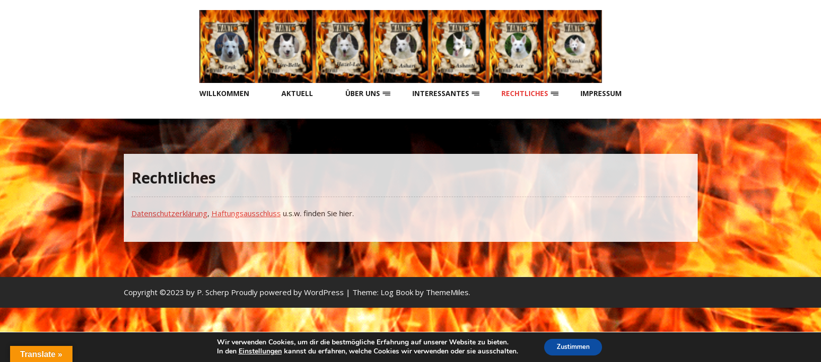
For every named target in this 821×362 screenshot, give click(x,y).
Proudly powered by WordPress (288, 292)
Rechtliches (524, 93)
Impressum (601, 93)
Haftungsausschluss (246, 213)
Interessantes (440, 93)
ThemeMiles (447, 292)
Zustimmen (573, 346)
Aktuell (297, 93)
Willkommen (224, 93)
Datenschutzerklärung (169, 213)
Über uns (362, 93)
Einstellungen (256, 350)
